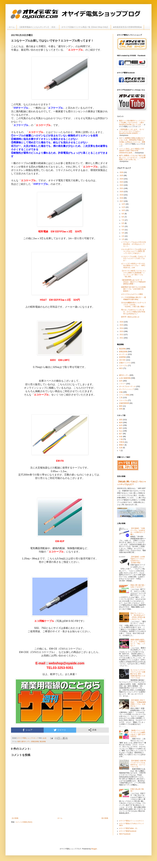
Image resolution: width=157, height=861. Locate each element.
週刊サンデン (25, 741)
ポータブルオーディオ (127, 386)
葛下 (120, 434)
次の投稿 (15, 818)
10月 (124, 210)
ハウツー (122, 384)
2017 (122, 201)
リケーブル (123, 366)
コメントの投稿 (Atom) (23, 822)
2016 (122, 322)
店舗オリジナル (125, 363)
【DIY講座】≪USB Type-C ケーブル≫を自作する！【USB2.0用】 (137, 560)
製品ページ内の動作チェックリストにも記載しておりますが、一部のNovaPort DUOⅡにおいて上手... (132, 123)
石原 (120, 448)
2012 (122, 335)
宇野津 (121, 442)
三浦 (120, 439)
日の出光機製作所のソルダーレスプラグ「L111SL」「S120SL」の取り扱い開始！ (133, 305)
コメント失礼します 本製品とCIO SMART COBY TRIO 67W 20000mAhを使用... (131, 151)
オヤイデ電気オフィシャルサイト (131, 821)
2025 (122, 175)
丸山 (120, 431)
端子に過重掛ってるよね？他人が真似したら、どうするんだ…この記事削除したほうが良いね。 (132, 157)
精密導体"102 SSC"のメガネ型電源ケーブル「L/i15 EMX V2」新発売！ (133, 289)
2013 (122, 331)
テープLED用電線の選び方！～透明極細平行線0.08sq (133, 298)
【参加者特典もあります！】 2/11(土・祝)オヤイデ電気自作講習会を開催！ (133, 282)
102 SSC (122, 360)
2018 (122, 198)
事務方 (121, 445)
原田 (120, 420)
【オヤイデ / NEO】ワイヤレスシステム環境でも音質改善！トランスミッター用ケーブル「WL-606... (133, 274)
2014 (122, 328)
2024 (122, 179)
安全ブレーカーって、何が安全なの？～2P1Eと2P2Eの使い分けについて (137, 616)
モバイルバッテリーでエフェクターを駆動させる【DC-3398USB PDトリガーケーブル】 (137, 674)
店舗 (120, 392)
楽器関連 (122, 357)
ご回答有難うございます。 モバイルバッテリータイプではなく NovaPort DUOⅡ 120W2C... (131, 131)
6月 (123, 223)
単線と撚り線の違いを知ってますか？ (137, 586)
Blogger (94, 849)
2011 (122, 338)
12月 (124, 204)
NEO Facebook (124, 834)
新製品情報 (35, 741)
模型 (120, 406)
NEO (121, 368)
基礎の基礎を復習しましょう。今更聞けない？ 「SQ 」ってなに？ (137, 643)
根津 (19, 741)
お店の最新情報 (125, 378)
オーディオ (123, 354)
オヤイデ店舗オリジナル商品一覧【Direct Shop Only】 (85, 27)
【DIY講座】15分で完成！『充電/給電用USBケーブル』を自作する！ (138, 703)
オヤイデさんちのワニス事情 (132, 294)
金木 (120, 425)
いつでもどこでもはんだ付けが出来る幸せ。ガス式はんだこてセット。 (133, 244)
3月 (123, 233)
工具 (120, 398)
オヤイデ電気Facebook (127, 831)
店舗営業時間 (124, 403)
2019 (122, 195)
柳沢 (120, 428)
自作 (120, 381)
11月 (124, 207)
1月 (123, 239)
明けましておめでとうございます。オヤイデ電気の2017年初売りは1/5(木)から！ (133, 312)
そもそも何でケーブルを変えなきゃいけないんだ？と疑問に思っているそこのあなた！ (133, 251)
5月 (123, 226)
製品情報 (43, 741)
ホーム (12, 27)
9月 (123, 214)
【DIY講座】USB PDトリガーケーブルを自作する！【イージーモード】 (138, 764)
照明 (120, 409)
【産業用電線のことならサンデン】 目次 (38, 27)
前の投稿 (104, 818)
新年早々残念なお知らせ (130, 317)
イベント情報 (124, 395)
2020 (122, 192)
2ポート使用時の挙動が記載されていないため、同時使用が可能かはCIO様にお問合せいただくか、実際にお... (132, 141)
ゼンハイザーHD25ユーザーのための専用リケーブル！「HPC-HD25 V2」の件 (133, 266)
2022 (122, 185)
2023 (122, 182)
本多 (120, 436)
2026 (122, 172)
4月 (123, 230)
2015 (122, 325)
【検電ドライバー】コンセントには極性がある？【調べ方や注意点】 (137, 733)
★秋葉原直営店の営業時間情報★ (127, 27)
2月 (123, 236)
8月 (123, 217)
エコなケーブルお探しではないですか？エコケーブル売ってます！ (133, 258)
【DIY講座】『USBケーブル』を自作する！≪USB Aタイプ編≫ (137, 531)
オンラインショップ (126, 389)
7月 (123, 220)
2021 (122, 188)
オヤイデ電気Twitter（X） (128, 828)
